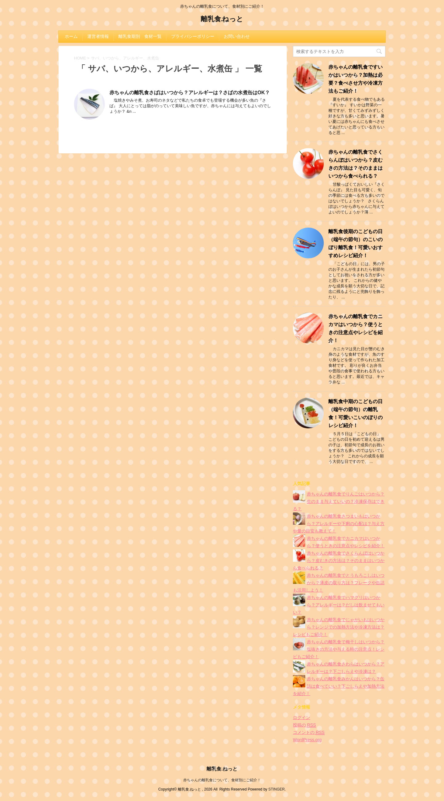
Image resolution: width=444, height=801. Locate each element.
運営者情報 (98, 36)
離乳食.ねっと (222, 19)
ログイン (301, 717)
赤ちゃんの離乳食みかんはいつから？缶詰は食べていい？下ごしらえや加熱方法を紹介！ (338, 686)
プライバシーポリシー (192, 36)
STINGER (276, 789)
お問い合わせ (237, 36)
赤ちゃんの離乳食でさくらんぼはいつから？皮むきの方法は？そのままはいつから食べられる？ (338, 560)
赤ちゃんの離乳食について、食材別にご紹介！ (222, 780)
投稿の (304, 725)
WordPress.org (307, 739)
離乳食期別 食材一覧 (140, 36)
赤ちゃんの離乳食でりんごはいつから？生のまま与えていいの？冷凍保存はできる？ (338, 501)
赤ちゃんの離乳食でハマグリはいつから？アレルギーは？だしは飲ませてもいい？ (338, 605)
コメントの (309, 732)
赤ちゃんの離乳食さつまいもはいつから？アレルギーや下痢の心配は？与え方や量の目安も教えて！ (338, 523)
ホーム (71, 36)
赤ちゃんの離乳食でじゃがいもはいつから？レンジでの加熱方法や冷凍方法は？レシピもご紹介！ (338, 627)
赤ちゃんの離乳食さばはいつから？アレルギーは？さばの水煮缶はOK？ (189, 92)
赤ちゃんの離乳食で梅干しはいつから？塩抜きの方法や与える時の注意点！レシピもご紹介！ (338, 649)
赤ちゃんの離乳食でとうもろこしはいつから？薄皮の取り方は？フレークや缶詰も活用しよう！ (338, 583)
